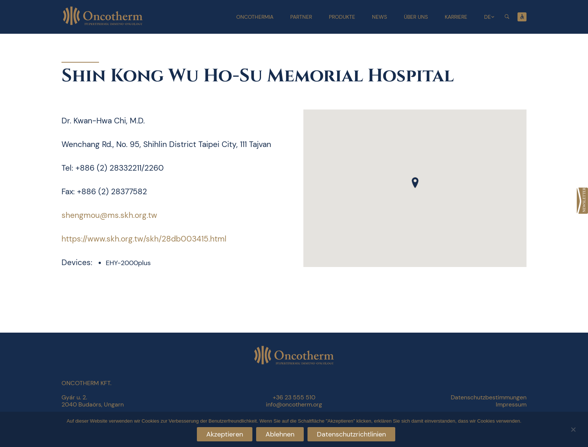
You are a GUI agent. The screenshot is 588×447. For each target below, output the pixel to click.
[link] (582, 201)
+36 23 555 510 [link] (294, 397)
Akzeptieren (224, 434)
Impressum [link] (511, 404)
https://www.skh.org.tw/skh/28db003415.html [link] (144, 239)
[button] (415, 182)
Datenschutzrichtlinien (351, 434)
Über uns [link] (416, 17)
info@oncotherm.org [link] (294, 404)
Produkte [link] (342, 17)
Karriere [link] (456, 17)
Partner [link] (301, 17)
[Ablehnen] (573, 428)
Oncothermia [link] (254, 17)
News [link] (379, 17)
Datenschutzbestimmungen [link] (488, 397)
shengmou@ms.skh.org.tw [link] (109, 215)
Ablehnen (280, 434)
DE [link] (487, 17)
